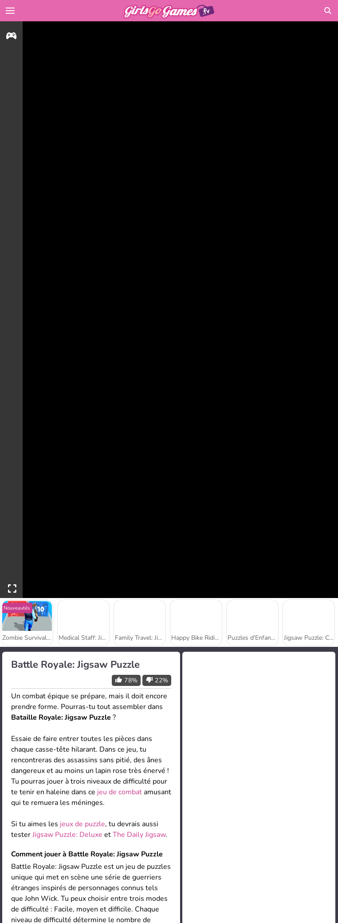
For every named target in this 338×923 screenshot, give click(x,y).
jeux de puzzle (82, 824)
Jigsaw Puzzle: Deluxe (67, 835)
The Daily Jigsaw (139, 835)
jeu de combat (119, 792)
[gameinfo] (11, 37)
